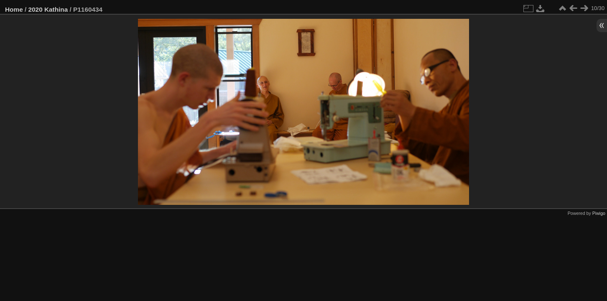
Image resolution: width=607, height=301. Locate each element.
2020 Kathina (48, 9)
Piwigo (598, 213)
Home (14, 9)
